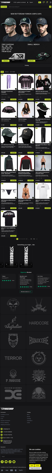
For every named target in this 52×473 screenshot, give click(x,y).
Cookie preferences (22, 467)
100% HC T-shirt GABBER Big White (43, 201)
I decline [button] (37, 465)
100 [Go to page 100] (34, 239)
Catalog (26, 65)
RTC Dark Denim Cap (23, 144)
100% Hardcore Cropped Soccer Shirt (24, 92)
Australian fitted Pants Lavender (7, 92)
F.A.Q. (2, 418)
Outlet (28, 422)
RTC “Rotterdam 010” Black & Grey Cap (43, 120)
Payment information (5, 420)
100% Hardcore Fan (6, 119)
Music (28, 414)
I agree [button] (31, 465)
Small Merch (29, 420)
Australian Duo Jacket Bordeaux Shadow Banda (24, 173)
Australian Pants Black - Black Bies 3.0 (43, 145)
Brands (28, 416)
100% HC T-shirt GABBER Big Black (8, 228)
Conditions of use (5, 414)
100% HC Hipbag (22, 119)
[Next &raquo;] (37, 239)
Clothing (29, 418)
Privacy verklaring (5, 422)
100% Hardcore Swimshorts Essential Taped (42, 173)
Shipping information (5, 424)
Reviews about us (26, 291)
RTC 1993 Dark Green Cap (7, 144)
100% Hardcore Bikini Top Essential (24, 201)
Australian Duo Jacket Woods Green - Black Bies (8, 173)
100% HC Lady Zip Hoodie (42, 91)
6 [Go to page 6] (26, 239)
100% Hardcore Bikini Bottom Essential (8, 201)
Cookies (2, 416)
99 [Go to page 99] (31, 239)
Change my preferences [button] (35, 468)
